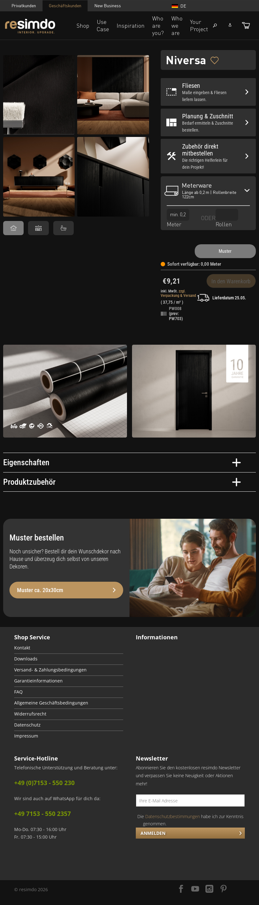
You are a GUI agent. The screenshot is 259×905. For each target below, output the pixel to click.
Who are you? (158, 25)
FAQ (18, 692)
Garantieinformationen (38, 681)
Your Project (199, 25)
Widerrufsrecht (30, 714)
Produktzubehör (122, 482)
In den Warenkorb (230, 281)
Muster (225, 251)
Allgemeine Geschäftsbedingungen (51, 703)
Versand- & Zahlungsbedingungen (50, 670)
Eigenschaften (122, 462)
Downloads (25, 659)
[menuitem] (68, 648)
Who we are (176, 25)
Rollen (227, 218)
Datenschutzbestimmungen (172, 816)
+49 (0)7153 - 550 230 (44, 783)
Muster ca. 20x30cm (66, 590)
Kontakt (22, 648)
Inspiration (131, 25)
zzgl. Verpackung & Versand (178, 293)
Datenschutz (27, 725)
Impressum (26, 736)
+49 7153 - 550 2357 (42, 814)
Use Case (103, 25)
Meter (178, 218)
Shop (83, 25)
